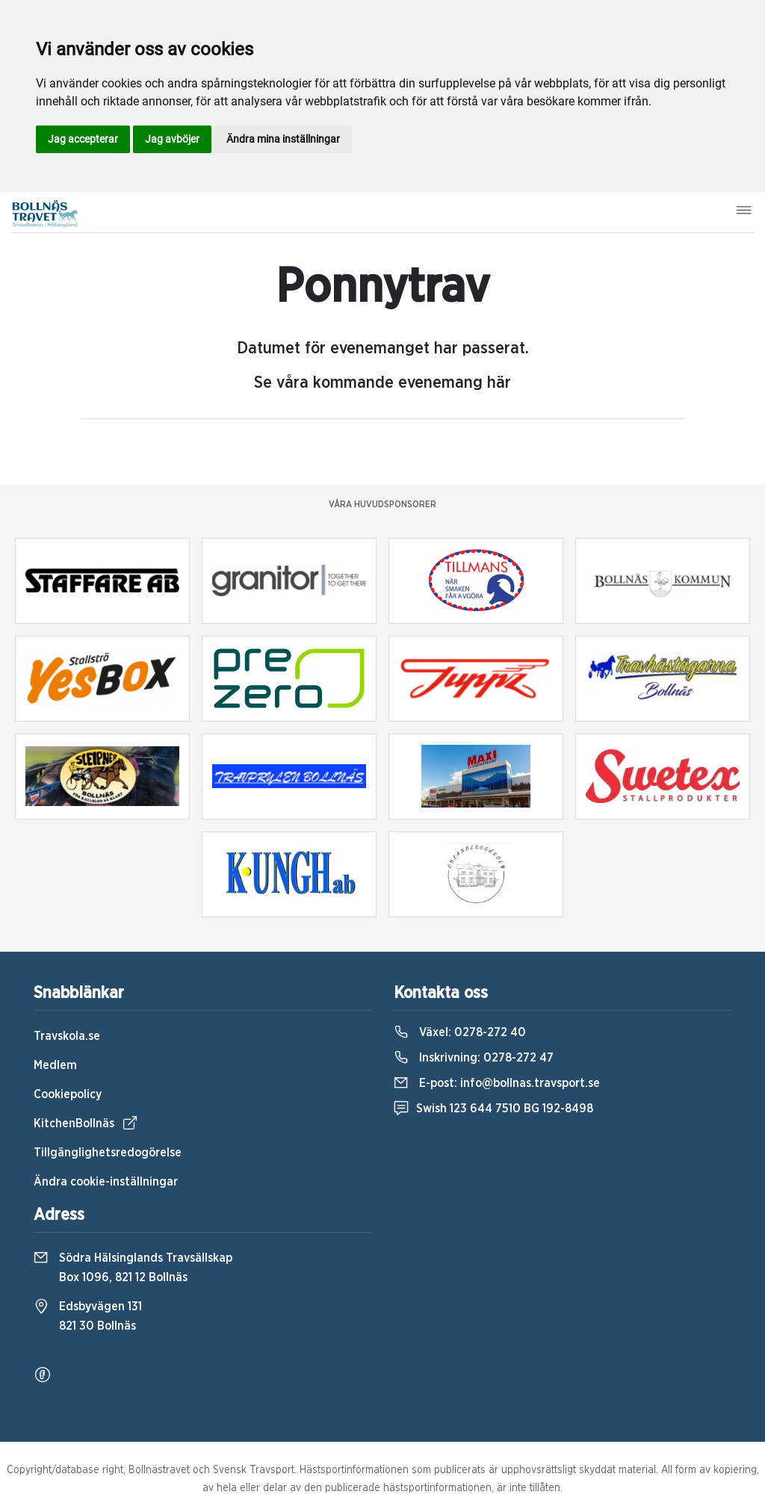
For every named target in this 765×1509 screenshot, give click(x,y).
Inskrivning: (474, 1058)
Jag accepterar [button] (83, 139)
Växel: (460, 1032)
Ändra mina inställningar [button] (283, 139)
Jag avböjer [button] (172, 139)
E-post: (497, 1083)
